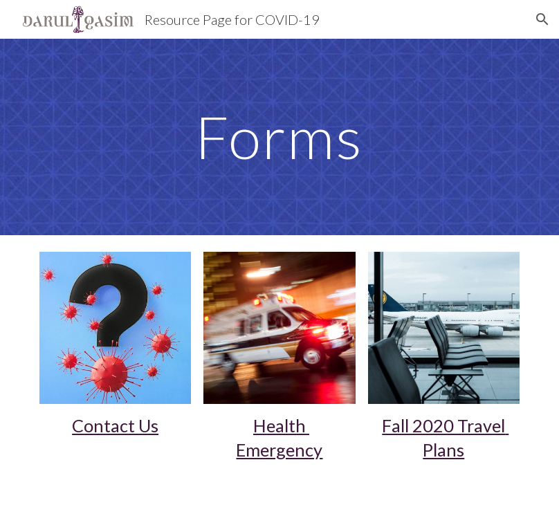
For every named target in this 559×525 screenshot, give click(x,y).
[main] (280, 137)
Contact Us (115, 425)
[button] (542, 19)
